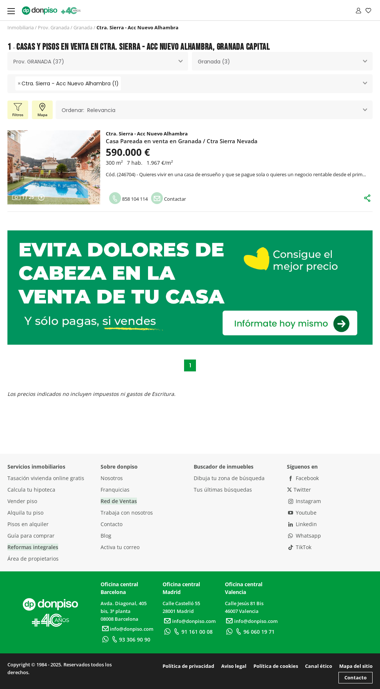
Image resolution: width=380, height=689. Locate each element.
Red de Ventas (119, 501)
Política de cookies (275, 666)
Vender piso (22, 501)
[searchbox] (125, 84)
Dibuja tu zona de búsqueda (229, 478)
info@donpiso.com (127, 629)
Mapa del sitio (356, 666)
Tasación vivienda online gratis (45, 478)
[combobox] (97, 61)
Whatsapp (304, 535)
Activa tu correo (120, 547)
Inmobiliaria (20, 27)
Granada (82, 27)
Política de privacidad (188, 666)
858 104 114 (128, 199)
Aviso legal (233, 666)
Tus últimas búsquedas (223, 489)
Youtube (302, 512)
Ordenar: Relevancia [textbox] (88, 110)
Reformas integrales (32, 547)
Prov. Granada (53, 27)
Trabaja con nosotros (127, 512)
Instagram (304, 501)
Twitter (299, 489)
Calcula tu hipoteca (31, 489)
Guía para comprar (31, 535)
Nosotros (112, 478)
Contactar (168, 199)
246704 (126, 174)
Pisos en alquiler (28, 524)
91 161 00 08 (192, 631)
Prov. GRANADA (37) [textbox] (38, 61)
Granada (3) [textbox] (214, 61)
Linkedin (302, 524)
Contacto (111, 524)
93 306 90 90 (130, 639)
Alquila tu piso (25, 512)
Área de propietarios (33, 558)
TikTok (299, 547)
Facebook (303, 478)
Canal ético (318, 666)
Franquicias (115, 489)
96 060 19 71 (254, 631)
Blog (106, 535)
